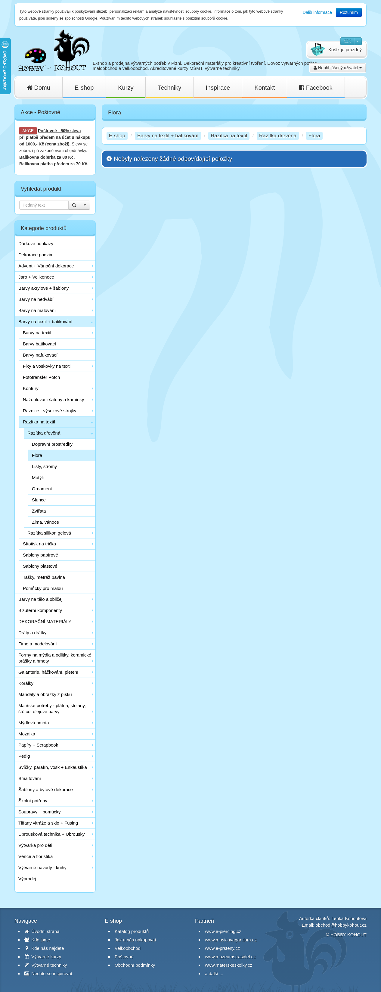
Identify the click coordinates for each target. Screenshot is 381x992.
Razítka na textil (39, 421)
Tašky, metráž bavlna (44, 577)
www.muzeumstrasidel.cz (230, 956)
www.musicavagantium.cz (231, 939)
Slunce (39, 499)
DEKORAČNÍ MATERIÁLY (44, 621)
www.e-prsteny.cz (222, 948)
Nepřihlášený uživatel (338, 67)
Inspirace (218, 87)
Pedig (24, 756)
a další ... (214, 973)
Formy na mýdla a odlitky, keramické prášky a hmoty (54, 657)
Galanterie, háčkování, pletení (48, 672)
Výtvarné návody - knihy (42, 867)
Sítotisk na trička (39, 543)
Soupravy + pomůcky (39, 811)
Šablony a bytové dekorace (45, 789)
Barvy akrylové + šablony (43, 288)
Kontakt (264, 87)
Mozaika (26, 733)
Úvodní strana (42, 931)
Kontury (31, 388)
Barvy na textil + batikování (45, 321)
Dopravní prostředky (52, 444)
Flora (37, 455)
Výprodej (27, 878)
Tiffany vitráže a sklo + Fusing (48, 822)
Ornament (42, 488)
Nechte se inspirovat (48, 973)
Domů (38, 87)
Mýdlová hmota (33, 722)
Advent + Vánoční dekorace (46, 265)
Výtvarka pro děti (35, 845)
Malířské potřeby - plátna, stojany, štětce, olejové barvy (52, 708)
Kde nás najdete (44, 948)
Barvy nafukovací (40, 354)
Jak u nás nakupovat (135, 939)
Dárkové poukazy (35, 243)
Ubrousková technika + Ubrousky (51, 834)
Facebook (315, 87)
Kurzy (125, 87)
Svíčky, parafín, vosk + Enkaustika (52, 767)
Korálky (25, 683)
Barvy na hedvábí (36, 299)
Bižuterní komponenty (40, 610)
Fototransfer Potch (41, 377)
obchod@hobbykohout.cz (341, 925)
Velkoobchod (128, 948)
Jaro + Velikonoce (36, 276)
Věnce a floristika (35, 856)
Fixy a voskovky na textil (47, 366)
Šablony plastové (40, 566)
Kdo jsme (37, 939)
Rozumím (349, 12)
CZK (347, 41)
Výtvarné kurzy (42, 956)
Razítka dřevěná (43, 432)
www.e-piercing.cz (223, 931)
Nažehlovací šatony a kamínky (53, 399)
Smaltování (29, 778)
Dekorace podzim (36, 254)
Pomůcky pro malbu (43, 588)
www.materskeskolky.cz (228, 965)
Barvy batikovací (39, 343)
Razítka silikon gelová (49, 532)
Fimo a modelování (37, 643)
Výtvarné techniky (45, 965)
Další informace (317, 12)
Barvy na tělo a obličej (40, 599)
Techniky (169, 87)
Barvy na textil (37, 332)
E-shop (84, 87)
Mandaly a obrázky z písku (45, 694)
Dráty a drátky (32, 632)
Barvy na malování (37, 310)
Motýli (38, 477)
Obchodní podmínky (135, 965)
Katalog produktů (132, 931)
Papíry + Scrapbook (38, 744)
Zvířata (39, 510)
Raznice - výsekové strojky (49, 410)
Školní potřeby (32, 800)
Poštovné (47, 130)
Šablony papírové (40, 554)
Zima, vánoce (45, 522)
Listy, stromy (44, 466)
